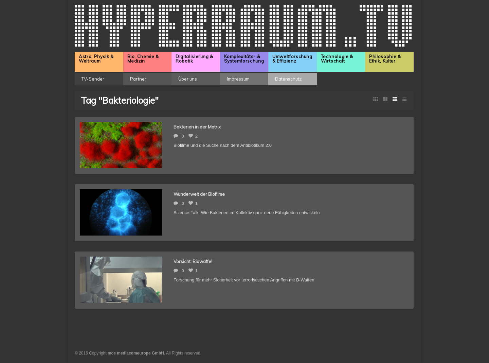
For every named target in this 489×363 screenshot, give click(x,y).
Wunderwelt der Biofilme (199, 194)
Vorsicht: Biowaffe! (193, 261)
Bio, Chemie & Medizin (143, 59)
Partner (138, 79)
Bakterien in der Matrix (197, 126)
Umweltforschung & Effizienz (292, 59)
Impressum (238, 79)
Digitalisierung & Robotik (194, 59)
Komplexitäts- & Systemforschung (244, 59)
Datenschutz (288, 79)
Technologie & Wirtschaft (337, 59)
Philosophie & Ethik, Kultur (385, 59)
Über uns (187, 79)
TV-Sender (93, 79)
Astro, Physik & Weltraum (96, 59)
